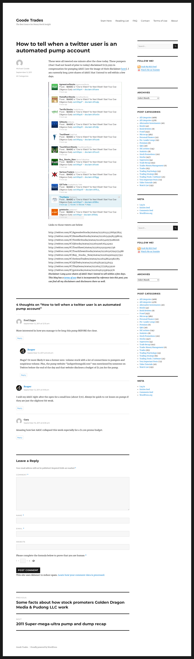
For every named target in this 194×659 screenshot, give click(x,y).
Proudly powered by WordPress (43, 647)
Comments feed (146, 210)
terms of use (70, 277)
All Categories (22, 76)
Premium (144, 143)
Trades (143, 168)
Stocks (142, 157)
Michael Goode (22, 68)
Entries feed (145, 208)
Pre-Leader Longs (147, 140)
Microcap (144, 134)
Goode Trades (29, 20)
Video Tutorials (146, 182)
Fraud (142, 132)
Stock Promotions (147, 154)
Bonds (142, 126)
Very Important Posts (149, 180)
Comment (22, 475)
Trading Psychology (148, 171)
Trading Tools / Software (150, 177)
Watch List (144, 185)
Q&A (141, 146)
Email (20, 528)
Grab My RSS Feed (149, 67)
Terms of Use (160, 21)
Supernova (144, 160)
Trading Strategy (147, 174)
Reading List (122, 21)
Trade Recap (145, 163)
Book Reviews (145, 129)
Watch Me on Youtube (150, 70)
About (174, 21)
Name (20, 515)
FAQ (135, 21)
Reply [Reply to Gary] (19, 437)
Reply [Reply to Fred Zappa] (19, 338)
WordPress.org (146, 213)
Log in (142, 205)
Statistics (144, 151)
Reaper (31, 349)
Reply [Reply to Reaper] (23, 375)
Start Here (106, 21)
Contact (145, 21)
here (123, 68)
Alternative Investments (150, 123)
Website (20, 542)
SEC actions (145, 149)
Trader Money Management (152, 166)
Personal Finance (147, 137)
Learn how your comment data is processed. (81, 575)
